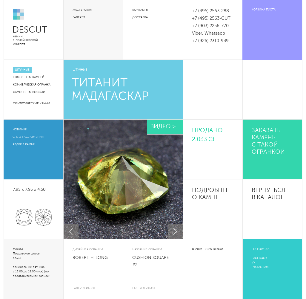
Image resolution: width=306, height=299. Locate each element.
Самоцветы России (29, 92)
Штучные (22, 69)
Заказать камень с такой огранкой (268, 141)
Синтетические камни (31, 103)
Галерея (79, 17)
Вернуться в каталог (268, 194)
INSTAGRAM (260, 267)
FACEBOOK (259, 258)
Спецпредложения (28, 136)
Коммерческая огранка (31, 84)
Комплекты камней (28, 77)
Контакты (140, 9)
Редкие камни (24, 144)
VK (253, 262)
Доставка (140, 17)
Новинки (20, 129)
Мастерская (82, 9)
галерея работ (84, 288)
